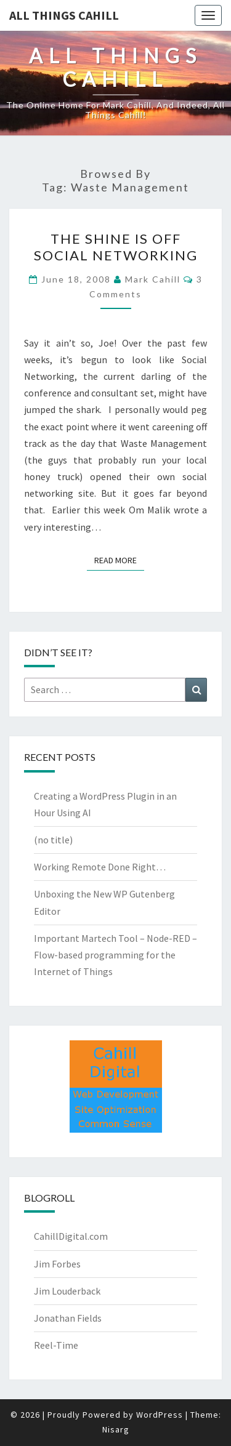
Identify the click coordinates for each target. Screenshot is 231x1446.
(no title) (53, 839)
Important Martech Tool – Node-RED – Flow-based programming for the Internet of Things (115, 955)
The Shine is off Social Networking (116, 246)
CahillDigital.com (71, 1236)
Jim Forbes (57, 1264)
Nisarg (115, 1429)
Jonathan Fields (68, 1318)
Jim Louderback (67, 1291)
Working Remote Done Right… (100, 867)
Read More (119, 559)
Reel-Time (56, 1345)
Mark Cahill (152, 279)
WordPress (159, 1414)
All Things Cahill (64, 15)
